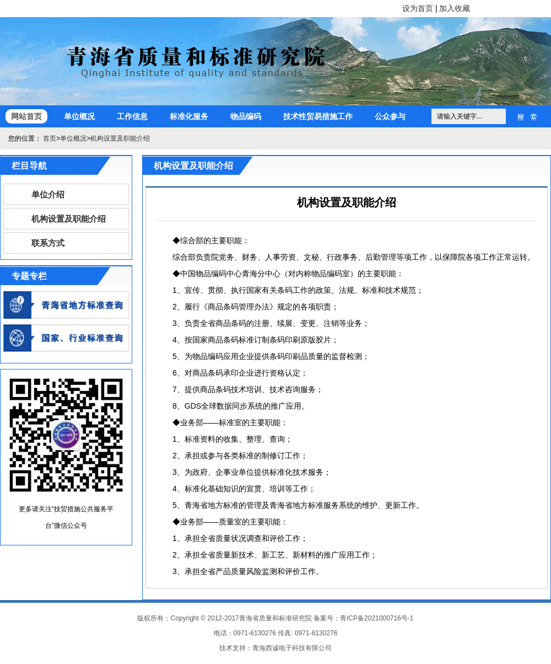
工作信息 (132, 116)
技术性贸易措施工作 (318, 116)
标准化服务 (189, 116)
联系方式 (47, 243)
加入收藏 (454, 8)
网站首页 (26, 116)
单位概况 (79, 116)
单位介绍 (47, 194)
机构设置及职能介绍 (120, 138)
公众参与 (390, 116)
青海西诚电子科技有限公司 (292, 648)
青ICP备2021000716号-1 (376, 618)
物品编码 (245, 116)
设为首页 (417, 8)
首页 (49, 138)
